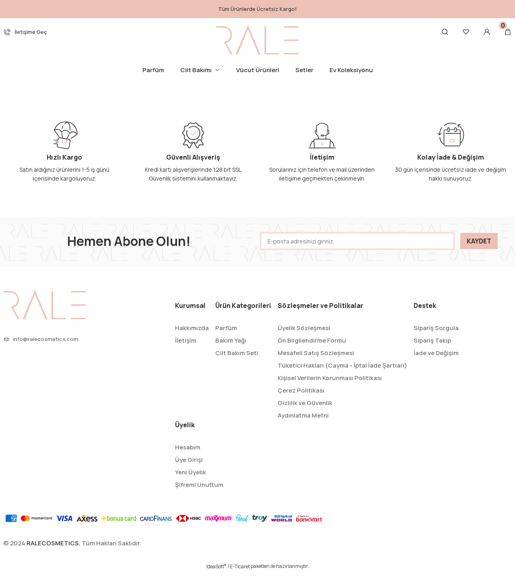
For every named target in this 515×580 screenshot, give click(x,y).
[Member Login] (487, 32)
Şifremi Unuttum (199, 492)
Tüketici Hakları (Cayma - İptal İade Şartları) (342, 373)
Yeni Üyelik (190, 480)
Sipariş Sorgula (436, 335)
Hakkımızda (192, 335)
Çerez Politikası (301, 398)
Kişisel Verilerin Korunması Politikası (330, 385)
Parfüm (226, 335)
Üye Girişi (189, 467)
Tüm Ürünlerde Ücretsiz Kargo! (257, 8)
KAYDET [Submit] (479, 248)
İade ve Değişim (436, 360)
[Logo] (257, 40)
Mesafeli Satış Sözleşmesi (316, 360)
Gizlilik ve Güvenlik (305, 410)
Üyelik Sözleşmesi (304, 335)
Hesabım (187, 455)
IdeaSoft (216, 574)
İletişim (185, 348)
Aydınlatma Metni (303, 423)
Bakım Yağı (230, 348)
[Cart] (508, 32)
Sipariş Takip (432, 348)
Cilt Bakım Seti (236, 360)
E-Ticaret (240, 574)
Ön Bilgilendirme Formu (312, 348)
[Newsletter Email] (357, 249)
